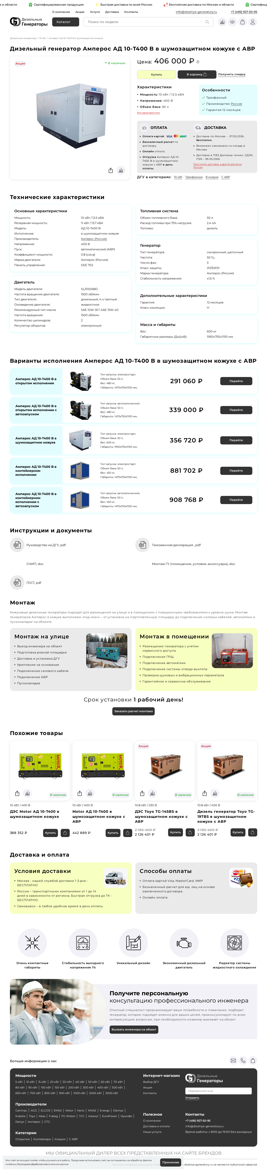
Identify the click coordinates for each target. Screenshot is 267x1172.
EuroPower (114, 1116)
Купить (156, 74)
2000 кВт (100, 1093)
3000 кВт (117, 1093)
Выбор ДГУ (151, 1082)
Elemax (122, 1110)
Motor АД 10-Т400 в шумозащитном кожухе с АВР (99, 818)
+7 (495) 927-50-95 (244, 12)
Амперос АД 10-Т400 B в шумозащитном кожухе (35, 441)
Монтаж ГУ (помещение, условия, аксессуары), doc (196, 565)
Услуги (97, 12)
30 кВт (69, 1082)
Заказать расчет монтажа (133, 712)
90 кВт (34, 1087)
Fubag (55, 1116)
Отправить (192, 1097)
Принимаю (170, 1162)
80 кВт (20, 1087)
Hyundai (21, 1121)
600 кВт (21, 1093)
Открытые (23, 1139)
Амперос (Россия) (94, 239)
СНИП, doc (36, 565)
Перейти (236, 381)
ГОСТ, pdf (35, 584)
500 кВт (123, 1087)
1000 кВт (83, 1093)
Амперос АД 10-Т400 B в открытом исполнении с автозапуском (35, 410)
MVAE (95, 1110)
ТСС (84, 1116)
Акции (81, 12)
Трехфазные (195, 177)
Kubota (20, 1116)
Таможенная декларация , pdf (178, 546)
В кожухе (214, 177)
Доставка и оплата (157, 1126)
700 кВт (36, 1093)
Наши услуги (153, 1132)
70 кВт (123, 1082)
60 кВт (110, 1082)
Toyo (33, 1116)
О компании (61, 12)
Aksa (43, 1116)
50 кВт (96, 1082)
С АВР (228, 177)
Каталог (63, 22)
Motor (71, 1110)
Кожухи (63, 1139)
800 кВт (52, 1093)
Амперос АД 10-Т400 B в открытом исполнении (35, 380)
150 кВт (62, 1087)
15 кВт (43, 1082)
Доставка (115, 12)
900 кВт (67, 1093)
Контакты (134, 12)
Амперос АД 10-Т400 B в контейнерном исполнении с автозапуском (35, 500)
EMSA (59, 1110)
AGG (34, 1110)
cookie (9, 1164)
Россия (237, 103)
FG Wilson (71, 1116)
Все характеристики (148, 112)
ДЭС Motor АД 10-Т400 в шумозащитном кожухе (35, 815)
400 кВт (108, 1087)
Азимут (96, 1116)
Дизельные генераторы (23, 38)
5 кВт (19, 1082)
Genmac (21, 1110)
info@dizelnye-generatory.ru (196, 12)
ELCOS (46, 1110)
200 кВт (77, 1087)
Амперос (51, 1121)
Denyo (36, 1121)
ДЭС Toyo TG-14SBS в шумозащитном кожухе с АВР (161, 818)
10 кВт (42, 38)
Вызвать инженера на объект (134, 1031)
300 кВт (92, 1087)
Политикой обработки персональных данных (43, 1164)
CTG (65, 1121)
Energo (108, 1110)
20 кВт (56, 1082)
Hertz (83, 1110)
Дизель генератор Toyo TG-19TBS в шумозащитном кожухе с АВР (226, 818)
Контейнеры (44, 1139)
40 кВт (83, 1082)
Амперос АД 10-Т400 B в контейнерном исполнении (35, 471)
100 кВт (47, 1087)
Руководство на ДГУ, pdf (47, 546)
